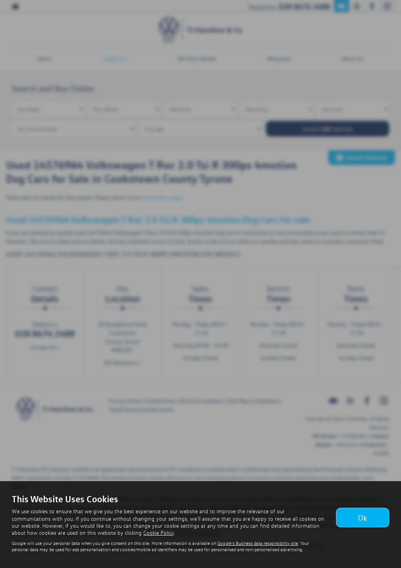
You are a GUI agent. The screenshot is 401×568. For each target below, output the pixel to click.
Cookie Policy (158, 532)
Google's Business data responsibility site (257, 543)
